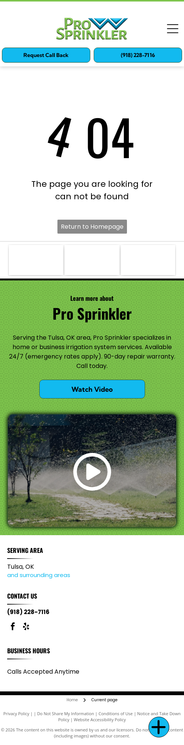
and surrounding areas (38, 575)
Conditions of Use (116, 713)
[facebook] (13, 627)
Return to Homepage (92, 226)
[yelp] (26, 627)
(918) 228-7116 (28, 612)
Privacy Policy (16, 713)
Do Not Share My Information (65, 713)
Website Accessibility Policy (100, 719)
